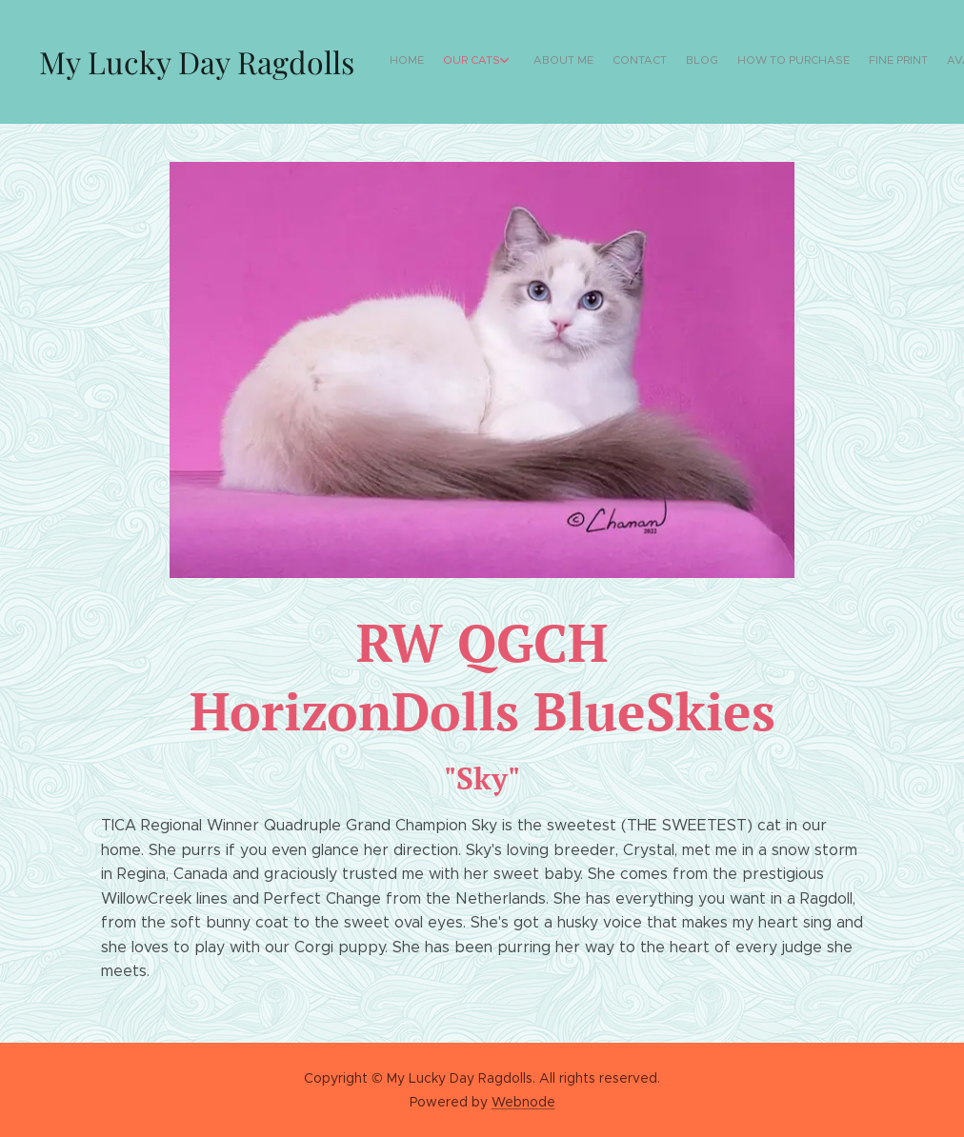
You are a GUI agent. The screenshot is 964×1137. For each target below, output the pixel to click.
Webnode (523, 1101)
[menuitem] (780, 62)
